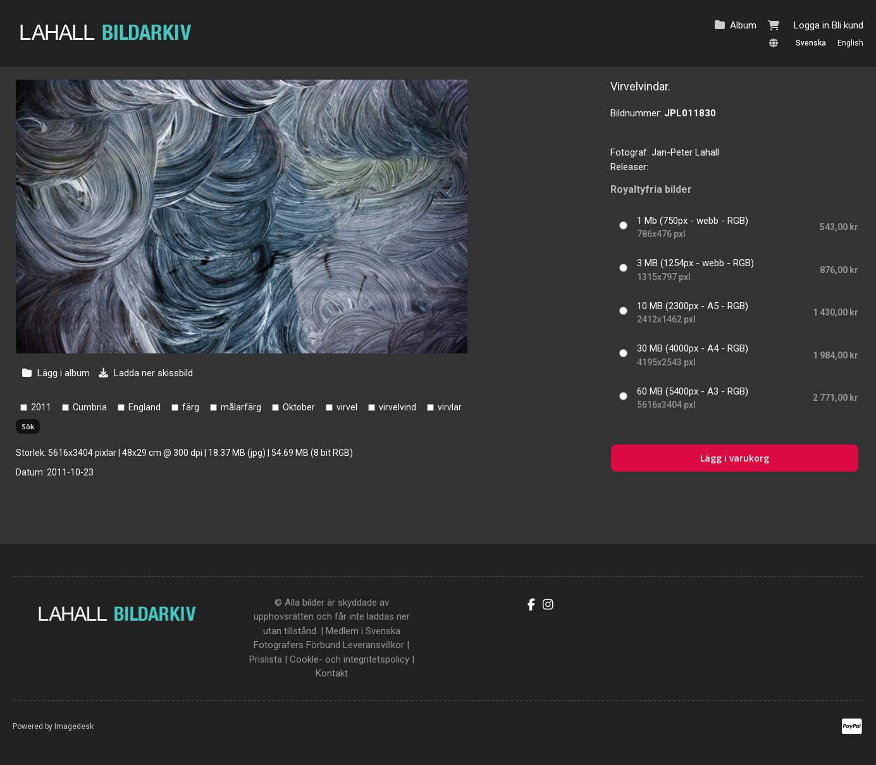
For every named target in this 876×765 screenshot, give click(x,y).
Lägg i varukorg (734, 458)
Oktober (299, 407)
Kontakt (332, 673)
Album (743, 25)
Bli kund (847, 25)
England (144, 407)
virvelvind (397, 407)
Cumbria (90, 407)
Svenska (811, 43)
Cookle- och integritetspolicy (349, 659)
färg (190, 407)
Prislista (265, 659)
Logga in (811, 25)
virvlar (450, 407)
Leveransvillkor (373, 645)
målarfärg (241, 407)
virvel (346, 407)
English (850, 43)
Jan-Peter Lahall (685, 152)
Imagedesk (74, 726)
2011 (41, 407)
